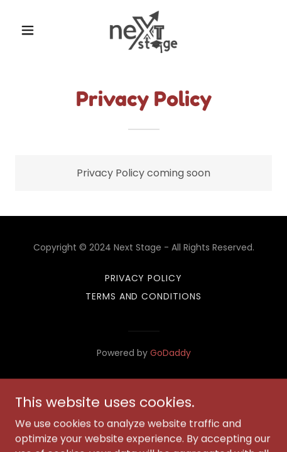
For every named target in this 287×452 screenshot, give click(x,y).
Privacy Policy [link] (144, 278)
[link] (143, 30)
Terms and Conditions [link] (143, 296)
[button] (34, 30)
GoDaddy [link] (170, 353)
